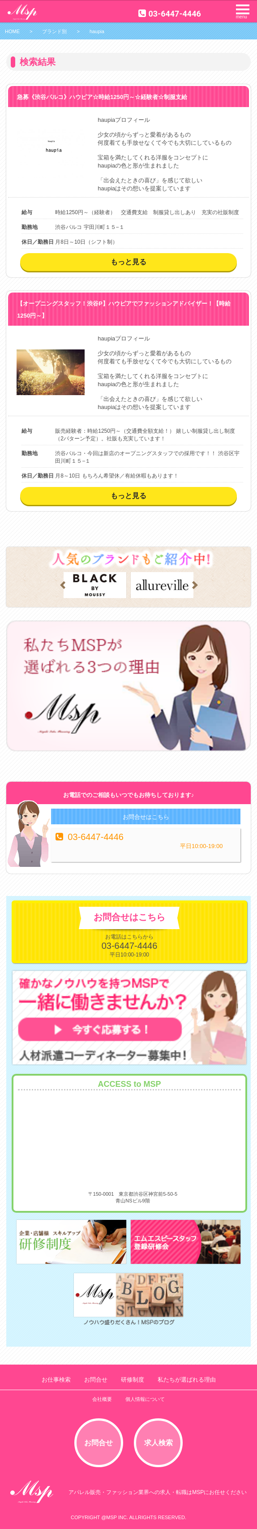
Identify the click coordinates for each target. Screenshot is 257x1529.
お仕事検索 (56, 1379)
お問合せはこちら (146, 817)
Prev (63, 585)
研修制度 (132, 1379)
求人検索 (158, 1443)
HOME (12, 31)
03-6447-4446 (169, 13)
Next (195, 585)
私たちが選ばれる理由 (187, 1379)
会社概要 (102, 1399)
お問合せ (95, 1379)
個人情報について (145, 1399)
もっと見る (128, 262)
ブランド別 (54, 31)
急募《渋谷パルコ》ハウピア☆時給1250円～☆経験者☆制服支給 (102, 97)
